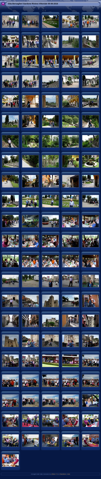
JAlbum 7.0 (54, 474)
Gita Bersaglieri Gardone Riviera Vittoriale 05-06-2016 (33, 4)
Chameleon (62, 474)
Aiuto (68, 474)
